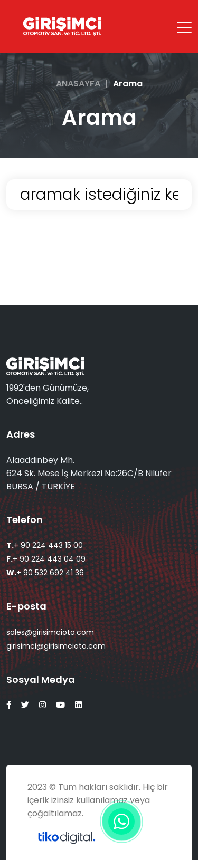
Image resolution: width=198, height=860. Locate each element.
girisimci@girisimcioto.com (56, 646)
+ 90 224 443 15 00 (44, 545)
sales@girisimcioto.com (50, 632)
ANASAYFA (78, 84)
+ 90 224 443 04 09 (46, 559)
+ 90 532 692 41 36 (45, 572)
